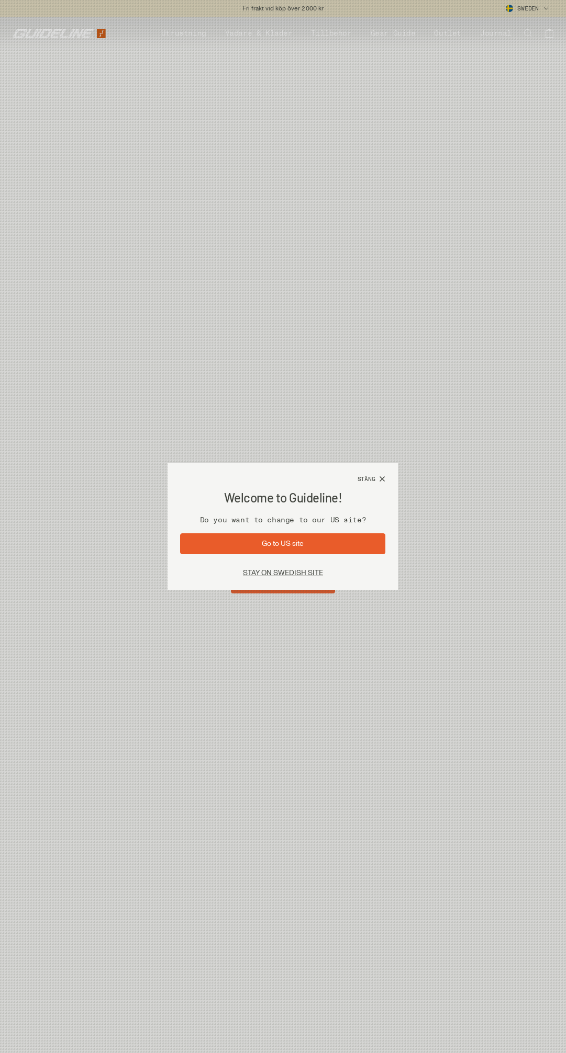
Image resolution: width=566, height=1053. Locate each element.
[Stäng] (372, 479)
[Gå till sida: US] (282, 543)
